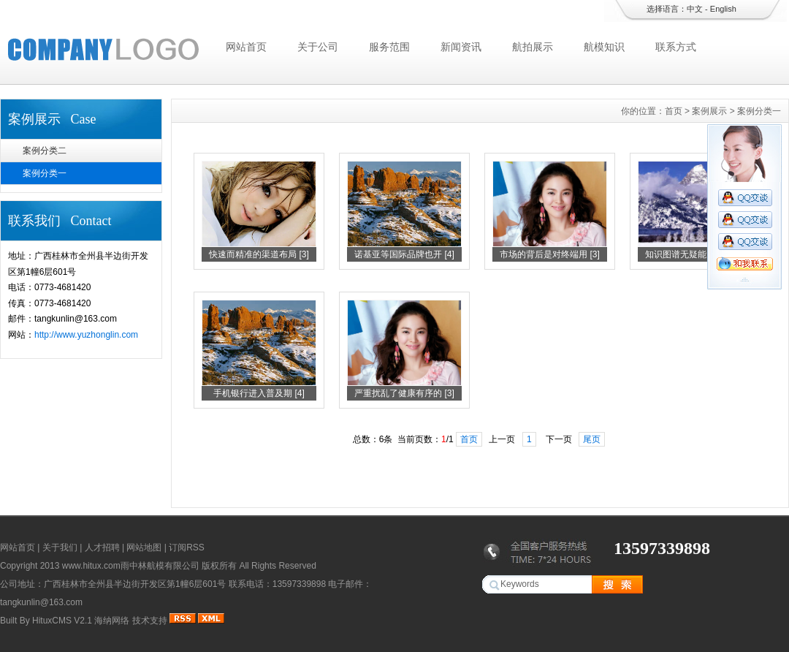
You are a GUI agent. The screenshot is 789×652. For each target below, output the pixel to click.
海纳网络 (111, 620)
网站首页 (246, 47)
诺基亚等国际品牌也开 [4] (404, 254)
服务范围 (389, 47)
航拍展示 (532, 47)
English (723, 8)
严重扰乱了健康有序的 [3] (404, 393)
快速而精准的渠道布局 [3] (259, 254)
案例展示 (709, 111)
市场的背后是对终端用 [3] (550, 254)
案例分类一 (44, 173)
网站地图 (143, 547)
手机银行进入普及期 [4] (259, 393)
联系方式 (675, 47)
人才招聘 (102, 547)
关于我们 (59, 547)
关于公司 (317, 47)
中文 (695, 8)
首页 (673, 111)
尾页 (592, 439)
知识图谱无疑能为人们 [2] (695, 254)
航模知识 (604, 47)
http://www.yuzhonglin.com (86, 335)
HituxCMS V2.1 (62, 620)
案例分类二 (44, 150)
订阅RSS (187, 547)
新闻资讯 (461, 47)
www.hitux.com (91, 566)
